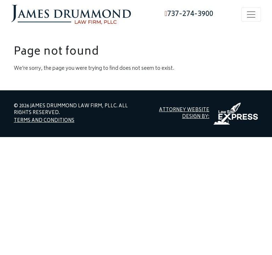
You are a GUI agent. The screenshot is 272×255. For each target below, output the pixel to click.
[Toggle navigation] (251, 14)
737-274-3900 (189, 14)
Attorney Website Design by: (184, 114)
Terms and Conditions (44, 121)
